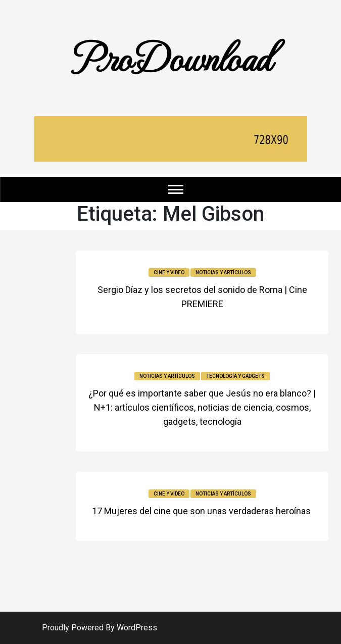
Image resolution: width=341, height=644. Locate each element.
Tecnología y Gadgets (235, 376)
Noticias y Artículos (223, 272)
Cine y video (169, 272)
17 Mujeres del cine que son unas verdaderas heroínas (202, 511)
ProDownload (170, 56)
